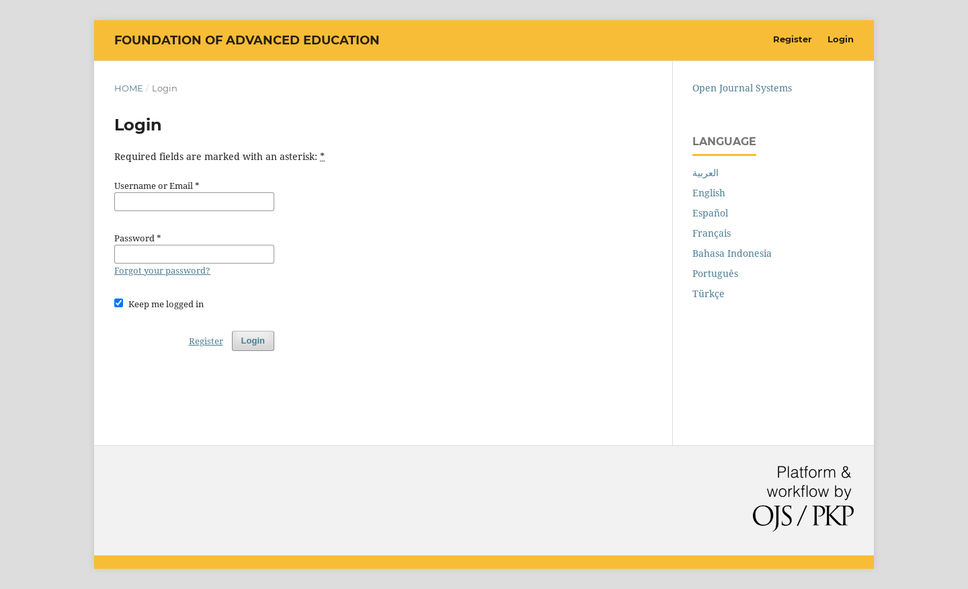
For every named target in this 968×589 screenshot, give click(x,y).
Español (710, 212)
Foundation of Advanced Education (247, 40)
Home (128, 88)
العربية (705, 172)
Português (715, 273)
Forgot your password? (162, 270)
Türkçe (708, 293)
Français (711, 233)
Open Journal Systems (742, 87)
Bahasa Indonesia (732, 253)
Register (792, 39)
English (708, 192)
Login (841, 39)
